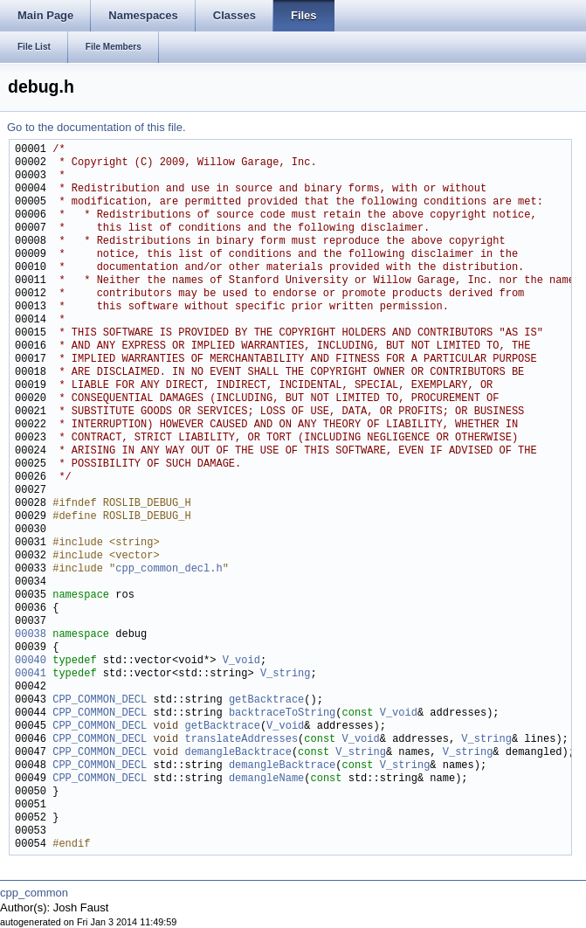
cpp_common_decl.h (168, 569)
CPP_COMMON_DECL (99, 700)
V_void (241, 661)
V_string (285, 674)
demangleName (266, 779)
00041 (30, 674)
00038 (30, 634)
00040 (30, 661)
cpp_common (34, 892)
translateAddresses (241, 739)
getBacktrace (266, 700)
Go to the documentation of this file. (96, 127)
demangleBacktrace (237, 752)
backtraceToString (282, 713)
